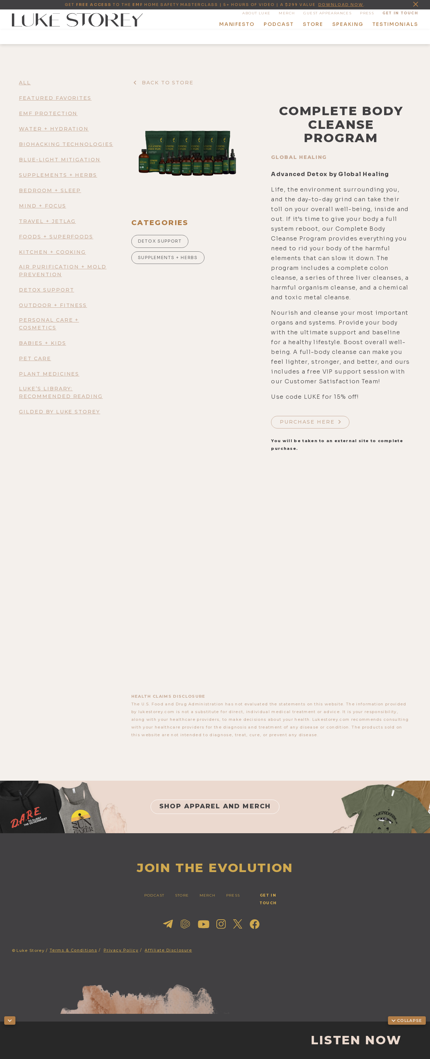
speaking (347, 24)
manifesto (237, 24)
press (367, 13)
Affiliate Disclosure (168, 950)
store (313, 24)
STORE (182, 895)
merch (208, 895)
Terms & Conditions (73, 950)
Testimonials (395, 24)
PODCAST (154, 895)
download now (341, 4)
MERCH (287, 13)
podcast (279, 24)
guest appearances (327, 13)
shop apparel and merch (215, 806)
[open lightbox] (187, 153)
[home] (77, 20)
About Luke (256, 13)
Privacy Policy (121, 950)
